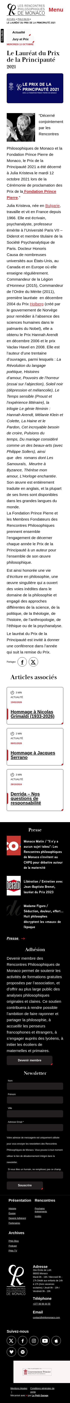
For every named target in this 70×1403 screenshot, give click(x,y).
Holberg (37, 304)
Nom (10, 1080)
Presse (13, 938)
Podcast (13, 1246)
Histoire (12, 1208)
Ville (10, 1108)
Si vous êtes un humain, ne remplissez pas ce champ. (34, 1169)
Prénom (12, 1094)
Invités (38, 1216)
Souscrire (25, 1185)
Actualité (18, 32)
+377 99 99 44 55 (41, 1304)
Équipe (12, 1213)
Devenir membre (29, 1060)
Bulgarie (52, 205)
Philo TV (13, 1250)
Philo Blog (23, 19)
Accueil (11, 19)
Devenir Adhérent (17, 1218)
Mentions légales (18, 1388)
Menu (56, 10)
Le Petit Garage (40, 1395)
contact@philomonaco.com (46, 1317)
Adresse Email (16, 1122)
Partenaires (14, 1223)
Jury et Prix (20, 39)
